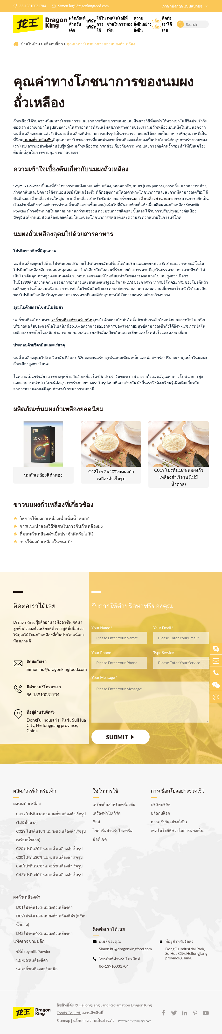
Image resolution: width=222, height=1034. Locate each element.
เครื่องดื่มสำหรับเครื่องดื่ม (114, 804)
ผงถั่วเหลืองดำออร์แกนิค (71, 319)
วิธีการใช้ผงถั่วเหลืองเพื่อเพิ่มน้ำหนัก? (51, 518)
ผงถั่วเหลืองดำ (26, 897)
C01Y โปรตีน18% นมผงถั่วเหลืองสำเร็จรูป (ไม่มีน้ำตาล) (178, 477)
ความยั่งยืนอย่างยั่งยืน (142, 24)
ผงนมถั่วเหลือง (27, 803)
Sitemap (63, 1020)
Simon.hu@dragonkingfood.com (83, 6)
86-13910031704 (33, 6)
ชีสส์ (96, 821)
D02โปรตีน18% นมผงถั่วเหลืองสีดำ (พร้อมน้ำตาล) (51, 920)
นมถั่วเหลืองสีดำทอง (43, 475)
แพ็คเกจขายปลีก (29, 941)
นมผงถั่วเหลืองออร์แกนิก (37, 968)
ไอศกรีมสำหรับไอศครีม (113, 830)
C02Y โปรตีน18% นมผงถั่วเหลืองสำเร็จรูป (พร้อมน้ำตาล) (51, 835)
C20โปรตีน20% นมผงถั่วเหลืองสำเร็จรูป (49, 848)
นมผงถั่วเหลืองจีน (38, 139)
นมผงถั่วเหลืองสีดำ (32, 960)
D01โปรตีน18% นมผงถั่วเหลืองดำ (44, 907)
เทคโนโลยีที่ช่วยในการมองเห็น (119, 24)
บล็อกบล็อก (157, 24)
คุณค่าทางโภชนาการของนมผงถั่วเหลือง (101, 44)
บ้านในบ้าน (30, 44)
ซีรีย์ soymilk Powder (33, 951)
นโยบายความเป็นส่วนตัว (93, 1020)
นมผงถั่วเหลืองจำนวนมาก (153, 198)
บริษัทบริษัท (91, 24)
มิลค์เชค (100, 839)
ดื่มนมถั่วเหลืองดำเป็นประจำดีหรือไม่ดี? (53, 534)
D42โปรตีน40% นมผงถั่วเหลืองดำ (44, 933)
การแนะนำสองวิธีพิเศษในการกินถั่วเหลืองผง (58, 526)
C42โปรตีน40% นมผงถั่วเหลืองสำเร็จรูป (111, 475)
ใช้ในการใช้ (101, 24)
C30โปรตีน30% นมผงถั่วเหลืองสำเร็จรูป (49, 857)
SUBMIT (120, 736)
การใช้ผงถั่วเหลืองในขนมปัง (42, 541)
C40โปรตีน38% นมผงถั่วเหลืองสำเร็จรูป (49, 866)
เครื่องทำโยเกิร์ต (106, 813)
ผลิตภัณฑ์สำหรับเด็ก (77, 24)
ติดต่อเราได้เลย (167, 24)
